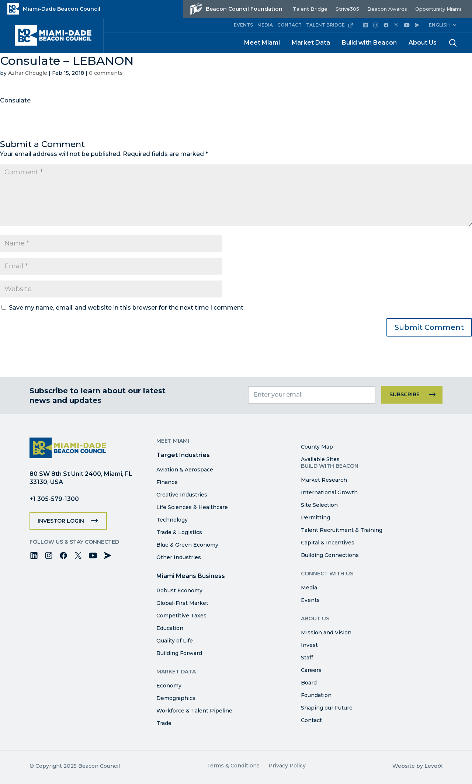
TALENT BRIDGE (330, 25)
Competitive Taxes (181, 615)
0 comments (106, 73)
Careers (311, 670)
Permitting (315, 517)
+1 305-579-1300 (54, 498)
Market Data (311, 42)
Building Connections (330, 555)
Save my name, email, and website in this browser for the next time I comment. (126, 307)
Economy (168, 685)
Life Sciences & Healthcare (192, 507)
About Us (423, 42)
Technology (172, 519)
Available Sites (320, 459)
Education (169, 628)
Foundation (316, 695)
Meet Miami (262, 42)
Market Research (324, 480)
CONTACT (289, 25)
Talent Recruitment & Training (341, 530)
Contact (311, 720)
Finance (167, 482)
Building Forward (179, 653)
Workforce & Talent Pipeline (194, 710)
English (439, 25)
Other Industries (178, 557)
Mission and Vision (326, 632)
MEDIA (265, 25)
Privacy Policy (287, 765)
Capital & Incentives (327, 542)
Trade (163, 723)
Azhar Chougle (27, 73)
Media (309, 587)
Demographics (175, 698)
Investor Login (61, 521)
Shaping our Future (327, 707)
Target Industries (183, 455)
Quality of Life (174, 640)
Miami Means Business (190, 575)
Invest (309, 645)
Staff (307, 657)
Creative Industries (181, 494)
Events (310, 600)
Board (309, 682)
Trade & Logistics (179, 532)
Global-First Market (182, 603)
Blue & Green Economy (187, 544)
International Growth (329, 492)
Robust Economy (179, 590)
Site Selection (319, 505)
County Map (317, 446)
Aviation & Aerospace (184, 469)
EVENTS (243, 25)
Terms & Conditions (233, 765)
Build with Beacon (369, 42)
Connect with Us (327, 573)
